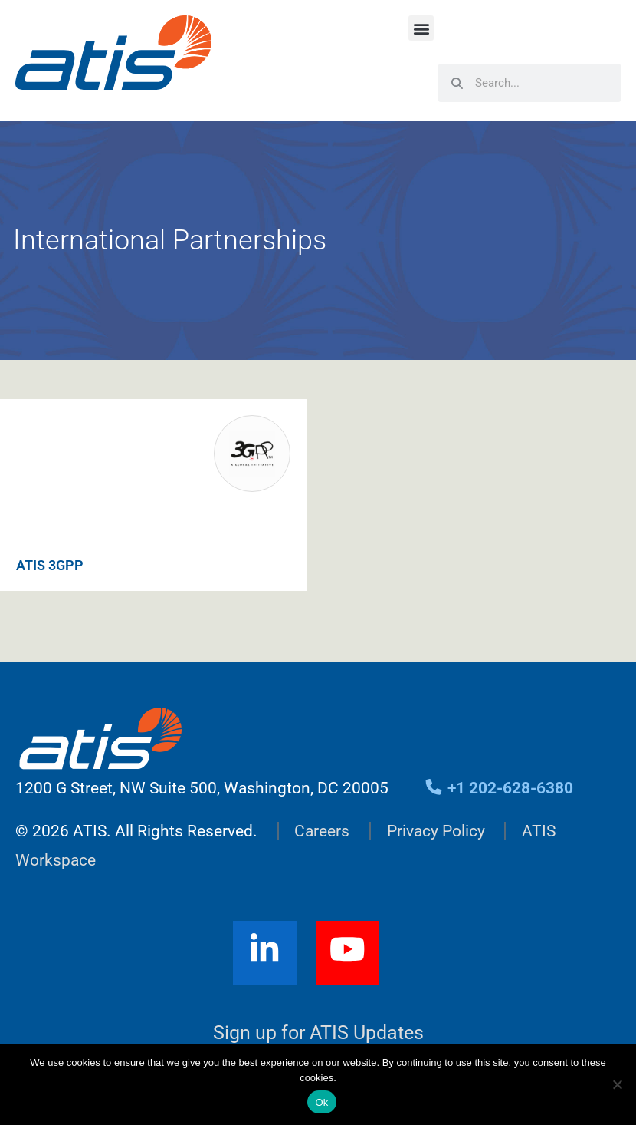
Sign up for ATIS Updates (318, 1032)
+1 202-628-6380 (498, 788)
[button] (421, 28)
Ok (321, 1102)
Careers (321, 831)
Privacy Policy (436, 831)
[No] (617, 1084)
